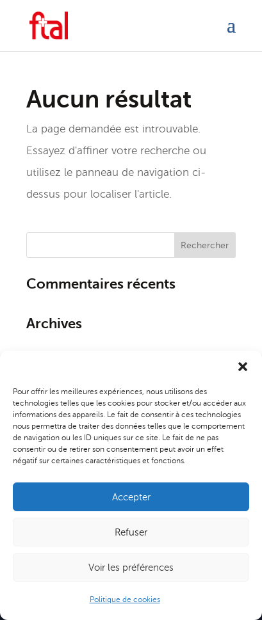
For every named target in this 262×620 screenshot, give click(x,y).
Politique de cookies (125, 599)
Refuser (131, 532)
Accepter (131, 497)
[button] (242, 366)
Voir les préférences (131, 567)
